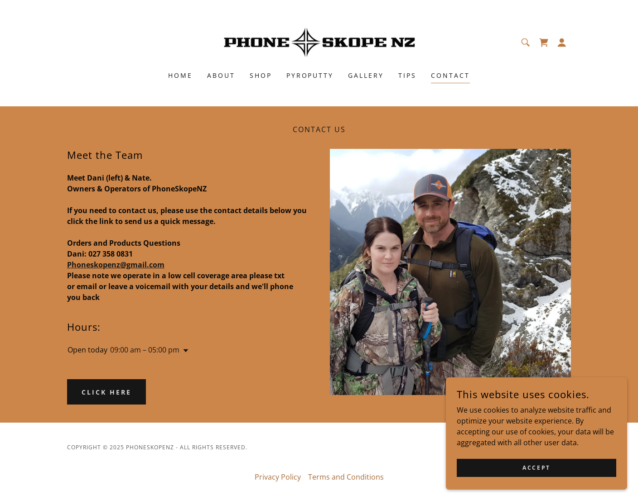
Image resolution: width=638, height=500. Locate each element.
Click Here (106, 392)
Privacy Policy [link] (278, 477)
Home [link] (180, 75)
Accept (536, 467)
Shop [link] (261, 75)
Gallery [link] (366, 75)
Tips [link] (407, 75)
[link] (319, 42)
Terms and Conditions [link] (346, 477)
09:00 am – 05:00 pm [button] (144, 350)
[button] (562, 42)
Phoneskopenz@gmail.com (115, 265)
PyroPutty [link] (310, 75)
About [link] (221, 75)
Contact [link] (450, 75)
